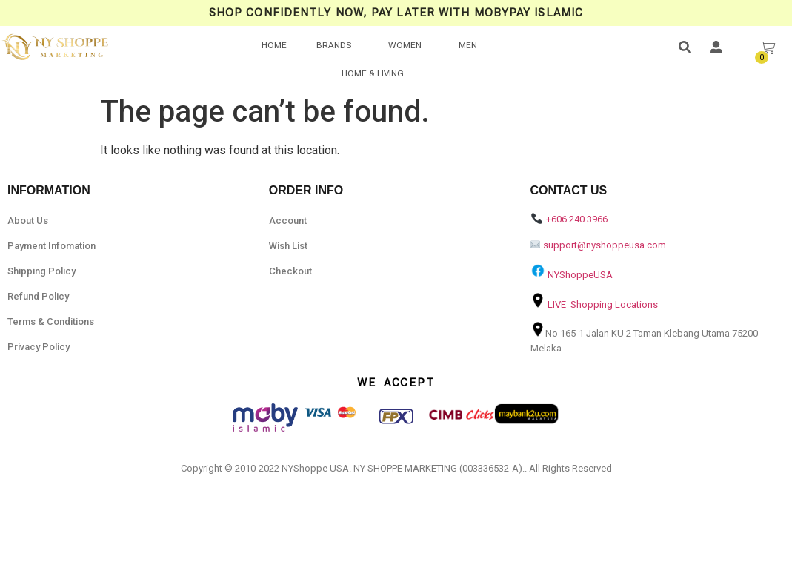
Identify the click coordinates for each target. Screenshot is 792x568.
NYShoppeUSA (580, 274)
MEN (468, 45)
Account (288, 220)
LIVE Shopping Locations (603, 304)
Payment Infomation (51, 245)
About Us (27, 220)
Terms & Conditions (50, 321)
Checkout (290, 271)
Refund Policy (38, 296)
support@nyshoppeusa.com (604, 245)
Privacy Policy (38, 346)
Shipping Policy (41, 271)
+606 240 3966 (577, 219)
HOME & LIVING (373, 73)
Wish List (288, 245)
